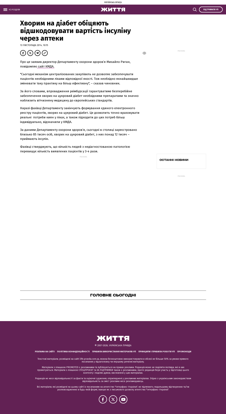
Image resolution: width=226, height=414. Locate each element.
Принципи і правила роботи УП (156, 351)
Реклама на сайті (45, 351)
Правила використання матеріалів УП (114, 351)
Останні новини (174, 160)
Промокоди (184, 351)
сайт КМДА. (45, 66)
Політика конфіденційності (73, 351)
